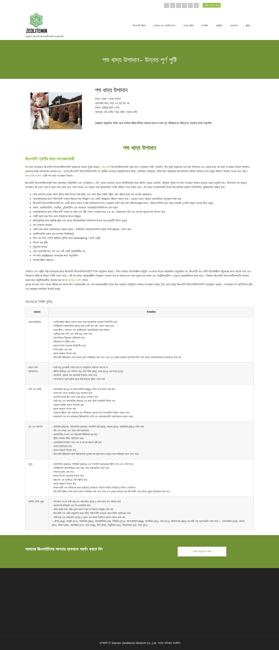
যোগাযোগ (234, 25)
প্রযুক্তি (219, 25)
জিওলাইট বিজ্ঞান (139, 25)
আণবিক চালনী (74, 280)
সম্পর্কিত (205, 25)
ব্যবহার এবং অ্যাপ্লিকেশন (165, 25)
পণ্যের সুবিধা (188, 25)
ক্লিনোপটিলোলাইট (33, 175)
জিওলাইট (106, 167)
